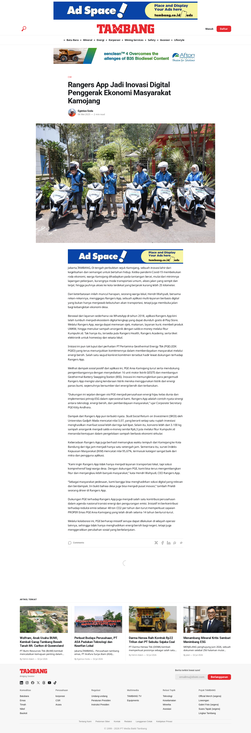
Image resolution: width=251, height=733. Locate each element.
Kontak (117, 721)
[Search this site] (23, 28)
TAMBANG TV (134, 696)
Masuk (209, 28)
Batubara (24, 696)
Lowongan (204, 700)
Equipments (133, 700)
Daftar (224, 28)
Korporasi (114, 40)
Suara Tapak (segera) (209, 709)
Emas (23, 700)
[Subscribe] (219, 677)
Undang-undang (99, 696)
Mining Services (134, 40)
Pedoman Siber (103, 721)
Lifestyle (179, 40)
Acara (58, 704)
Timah (23, 704)
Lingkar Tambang (207, 713)
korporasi (60, 696)
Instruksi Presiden (100, 704)
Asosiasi (165, 40)
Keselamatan (169, 700)
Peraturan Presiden (101, 700)
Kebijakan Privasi (164, 721)
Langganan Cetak (144, 721)
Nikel (22, 709)
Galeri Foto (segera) (209, 704)
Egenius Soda (85, 110)
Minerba (167, 704)
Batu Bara (73, 40)
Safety (152, 40)
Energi (100, 40)
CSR (70, 77)
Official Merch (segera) (210, 696)
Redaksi (128, 721)
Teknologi (167, 696)
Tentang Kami (85, 721)
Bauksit (23, 713)
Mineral (87, 40)
